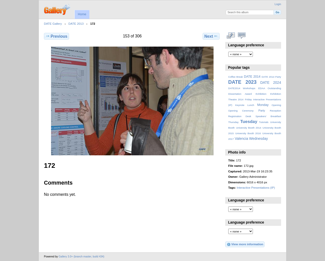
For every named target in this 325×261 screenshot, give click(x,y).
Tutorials (263, 122)
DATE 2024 (270, 82)
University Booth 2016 (248, 133)
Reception (275, 110)
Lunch (250, 105)
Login (278, 4)
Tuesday (248, 121)
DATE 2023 (242, 82)
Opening (276, 105)
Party (261, 110)
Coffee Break (235, 76)
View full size (230, 35)
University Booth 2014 (248, 127)
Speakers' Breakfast (268, 116)
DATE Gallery (53, 23)
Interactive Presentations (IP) (256, 187)
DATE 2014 (252, 76)
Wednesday (258, 138)
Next (211, 36)
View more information (245, 244)
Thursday (233, 122)
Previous (56, 36)
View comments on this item (241, 35)
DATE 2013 (76, 23)
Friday (248, 99)
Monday (263, 105)
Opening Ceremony (241, 110)
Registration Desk (239, 116)
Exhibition (261, 93)
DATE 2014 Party (271, 76)
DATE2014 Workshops (241, 88)
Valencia (241, 138)
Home (82, 14)
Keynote (239, 105)
